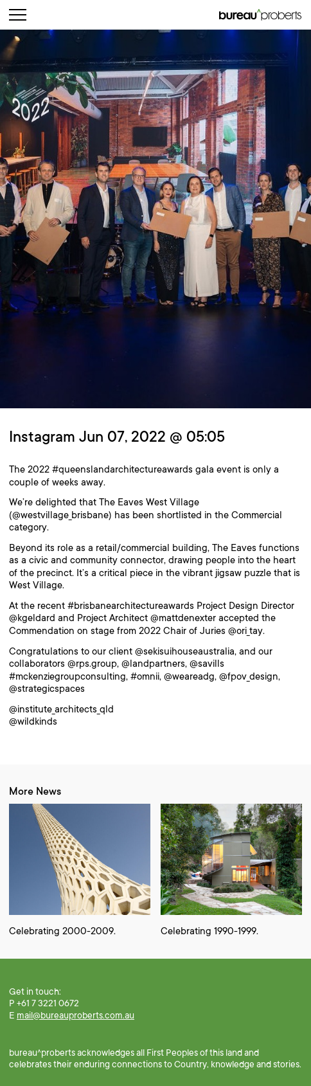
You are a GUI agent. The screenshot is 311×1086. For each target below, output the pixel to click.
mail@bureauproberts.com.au (75, 1015)
